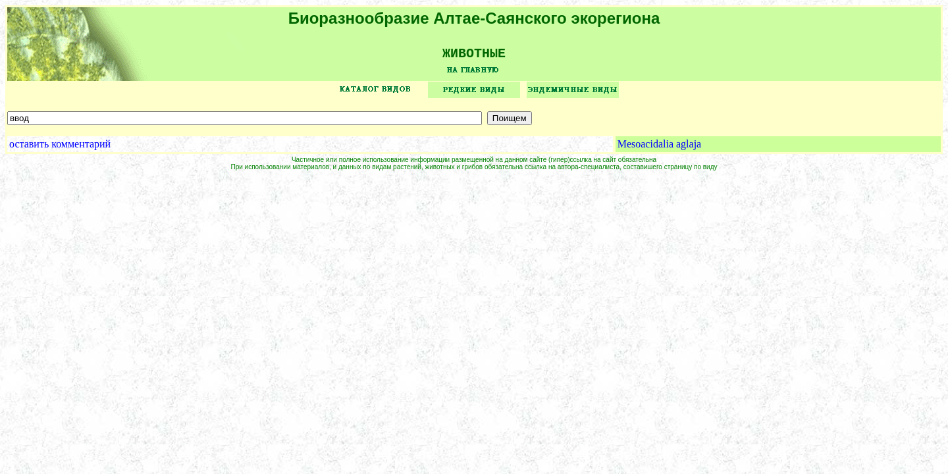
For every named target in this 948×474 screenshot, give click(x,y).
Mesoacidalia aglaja (660, 148)
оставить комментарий (60, 148)
